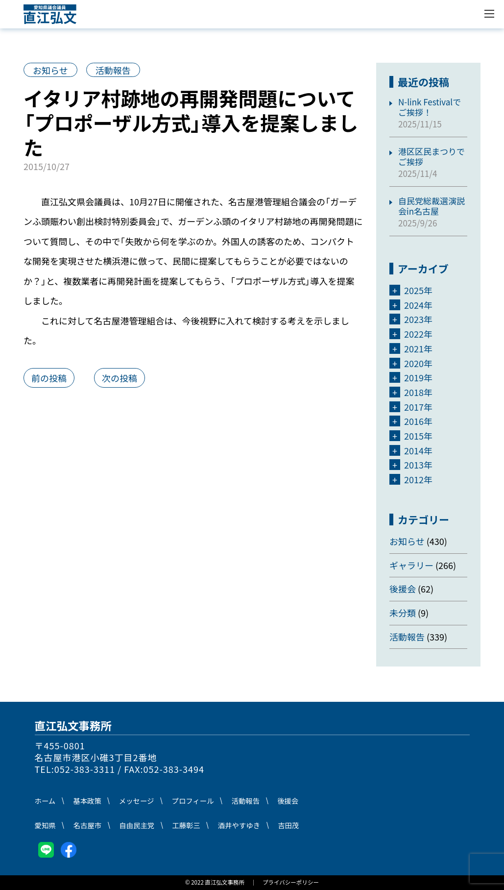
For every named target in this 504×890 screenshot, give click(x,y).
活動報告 (113, 70)
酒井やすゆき (239, 825)
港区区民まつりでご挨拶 (431, 156)
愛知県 (45, 825)
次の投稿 (119, 377)
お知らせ (50, 70)
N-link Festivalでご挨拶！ (429, 107)
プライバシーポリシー (291, 882)
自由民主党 (136, 825)
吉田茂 (288, 825)
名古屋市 (87, 825)
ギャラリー (411, 565)
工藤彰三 (186, 825)
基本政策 (87, 800)
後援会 (402, 588)
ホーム (45, 800)
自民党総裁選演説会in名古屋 (431, 206)
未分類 (402, 612)
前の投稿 (49, 377)
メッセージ (136, 800)
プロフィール (193, 800)
